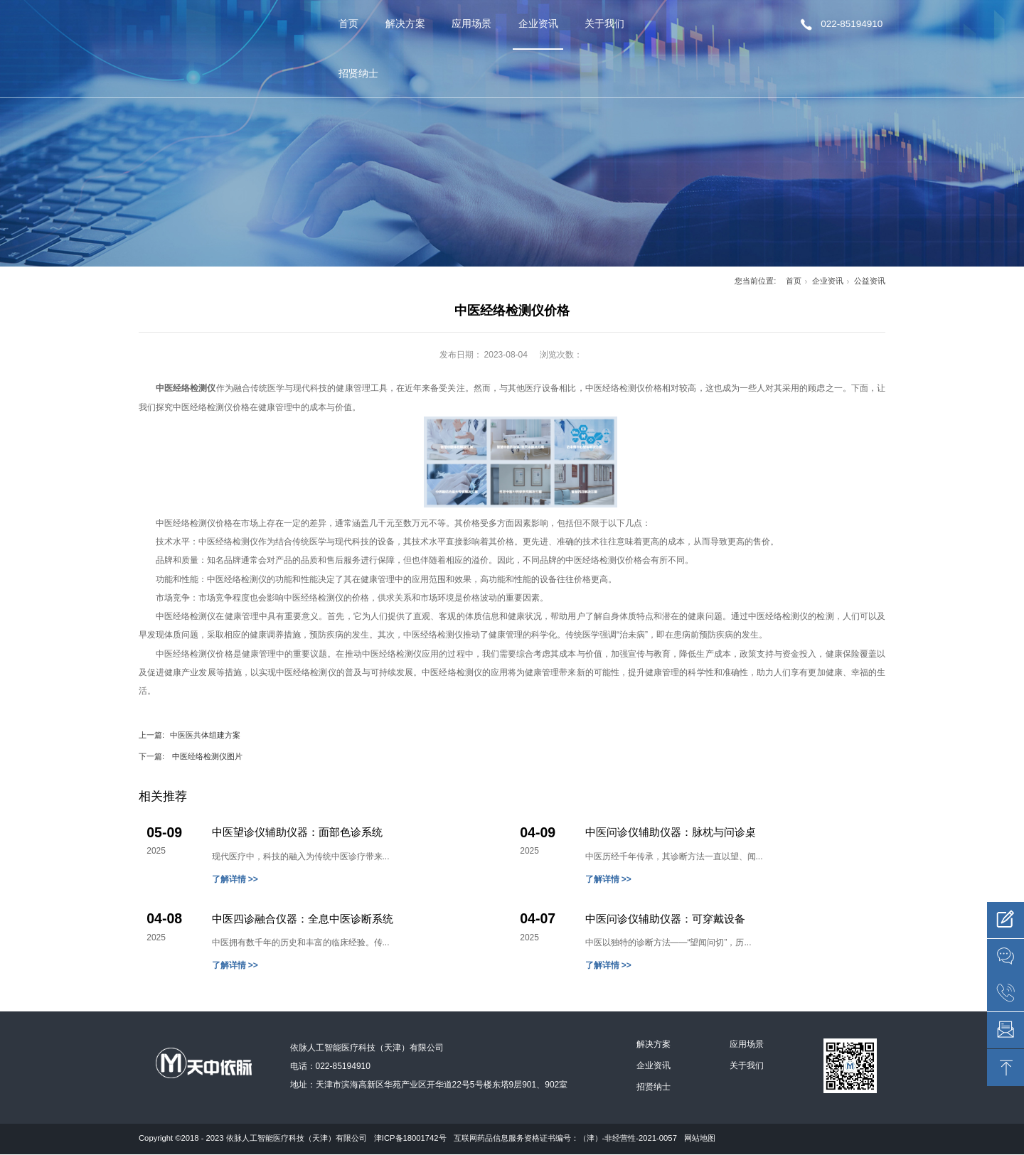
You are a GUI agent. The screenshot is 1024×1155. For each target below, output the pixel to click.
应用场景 (471, 23)
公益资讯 (869, 280)
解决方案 (405, 23)
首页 (348, 23)
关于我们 (604, 23)
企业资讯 (538, 23)
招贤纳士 (358, 73)
